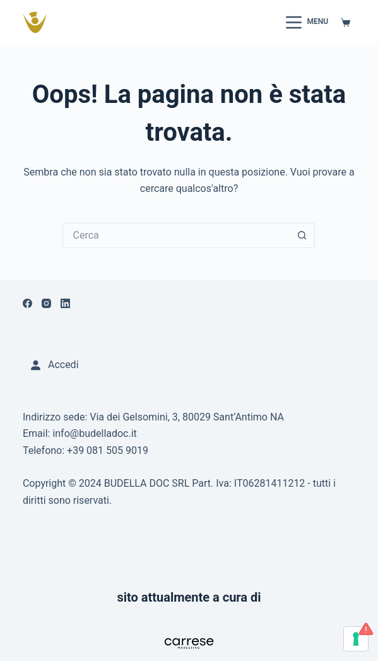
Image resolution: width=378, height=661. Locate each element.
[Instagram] (46, 303)
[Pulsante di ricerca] (302, 235)
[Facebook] (27, 303)
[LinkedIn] (65, 303)
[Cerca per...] (176, 235)
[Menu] (307, 22)
